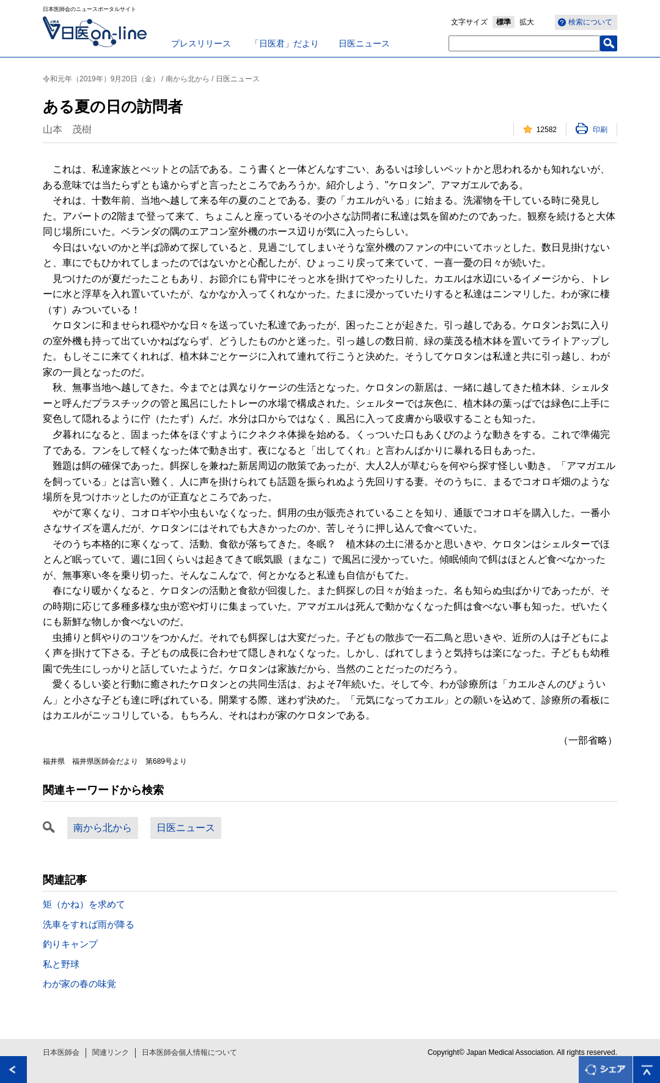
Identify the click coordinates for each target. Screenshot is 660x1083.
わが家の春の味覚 (79, 983)
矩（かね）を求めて (84, 904)
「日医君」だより (285, 43)
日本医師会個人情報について (189, 1052)
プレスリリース (201, 43)
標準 (503, 22)
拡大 (526, 22)
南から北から (102, 827)
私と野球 (61, 964)
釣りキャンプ (70, 944)
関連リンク (110, 1052)
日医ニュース (364, 43)
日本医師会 (61, 1052)
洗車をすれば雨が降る (88, 924)
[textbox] (524, 43)
